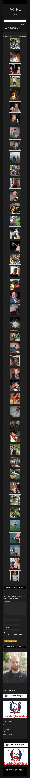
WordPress (7, 770)
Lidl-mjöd (5, 732)
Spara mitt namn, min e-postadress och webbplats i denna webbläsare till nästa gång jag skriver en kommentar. (14, 636)
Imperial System (7, 729)
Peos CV (10, 773)
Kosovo (15, 773)
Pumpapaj (5, 724)
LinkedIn (20, 773)
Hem (15, 24)
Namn (6, 617)
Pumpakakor (6, 727)
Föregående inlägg (10, 587)
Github (24, 773)
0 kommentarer (23, 36)
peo (11, 36)
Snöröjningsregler (7, 734)
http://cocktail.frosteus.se (9, 690)
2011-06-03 (7, 36)
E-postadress (8, 622)
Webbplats (6, 627)
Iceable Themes (21, 770)
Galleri (18, 24)
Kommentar (7, 601)
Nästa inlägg (21, 587)
